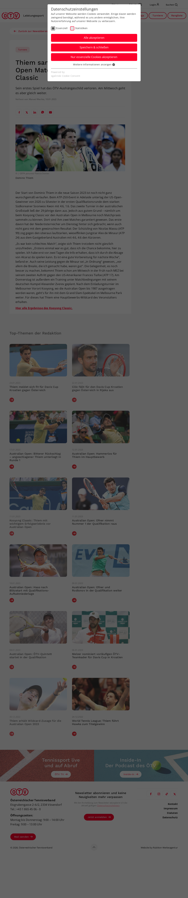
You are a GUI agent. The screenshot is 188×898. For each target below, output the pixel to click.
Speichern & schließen (94, 47)
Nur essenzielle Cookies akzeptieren (94, 57)
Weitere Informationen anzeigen (94, 64)
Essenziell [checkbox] (62, 28)
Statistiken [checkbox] (81, 28)
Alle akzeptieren (94, 38)
